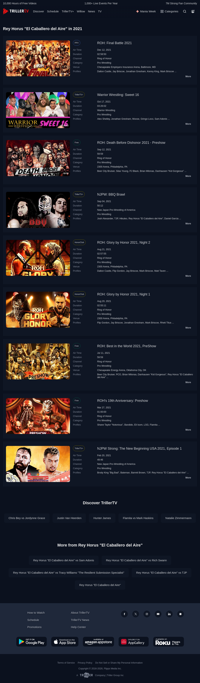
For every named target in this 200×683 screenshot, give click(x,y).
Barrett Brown (138, 472)
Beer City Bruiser (106, 171)
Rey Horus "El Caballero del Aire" (146, 218)
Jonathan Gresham (136, 71)
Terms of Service (66, 662)
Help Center (78, 627)
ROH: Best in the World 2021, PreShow (126, 346)
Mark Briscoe (167, 71)
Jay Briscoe (118, 71)
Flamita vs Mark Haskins (138, 518)
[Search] (185, 11)
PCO (118, 374)
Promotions (34, 627)
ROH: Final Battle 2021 (114, 43)
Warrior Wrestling (106, 110)
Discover (38, 11)
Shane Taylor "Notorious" (110, 424)
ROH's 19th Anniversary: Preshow (122, 401)
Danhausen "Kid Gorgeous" (169, 171)
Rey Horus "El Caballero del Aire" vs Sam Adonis (63, 560)
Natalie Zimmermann (178, 518)
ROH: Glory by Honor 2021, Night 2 (123, 242)
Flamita (154, 424)
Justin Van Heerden (69, 518)
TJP (116, 218)
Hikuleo (123, 218)
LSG (146, 424)
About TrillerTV (80, 612)
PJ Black (134, 171)
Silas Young (122, 171)
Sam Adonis (161, 119)
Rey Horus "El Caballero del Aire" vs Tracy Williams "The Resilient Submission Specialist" (68, 572)
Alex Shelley (103, 119)
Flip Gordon (118, 271)
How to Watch (36, 612)
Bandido (128, 424)
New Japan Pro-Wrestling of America (116, 210)
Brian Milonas (147, 171)
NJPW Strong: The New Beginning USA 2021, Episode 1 (139, 448)
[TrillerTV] (16, 11)
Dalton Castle (104, 71)
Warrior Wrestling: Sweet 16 (118, 95)
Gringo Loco (147, 119)
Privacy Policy (85, 662)
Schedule (53, 11)
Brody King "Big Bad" (108, 472)
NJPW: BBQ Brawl (111, 194)
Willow (81, 11)
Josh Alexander (105, 218)
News (91, 11)
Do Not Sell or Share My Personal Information (119, 662)
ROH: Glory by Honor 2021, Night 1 (123, 294)
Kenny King (153, 71)
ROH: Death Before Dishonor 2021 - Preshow (131, 143)
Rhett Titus (165, 322)
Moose (135, 119)
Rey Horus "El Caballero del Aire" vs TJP (161, 572)
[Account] (193, 11)
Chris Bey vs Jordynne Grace (27, 518)
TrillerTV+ (68, 11)
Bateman (125, 472)
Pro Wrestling (104, 63)
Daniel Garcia (171, 218)
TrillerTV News (80, 619)
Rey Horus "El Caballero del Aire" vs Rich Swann (136, 560)
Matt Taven (160, 271)
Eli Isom (138, 424)
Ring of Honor (104, 58)
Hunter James (102, 518)
